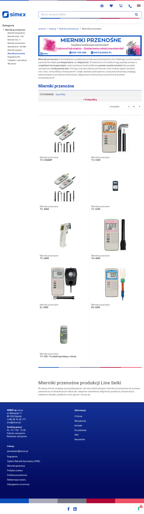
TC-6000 (44, 258)
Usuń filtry (60, 94)
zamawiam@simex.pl (17, 451)
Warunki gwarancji (16, 466)
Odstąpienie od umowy (18, 484)
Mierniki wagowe (15, 50)
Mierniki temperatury (16, 33)
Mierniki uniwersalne (16, 43)
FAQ (77, 435)
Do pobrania (80, 430)
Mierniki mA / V (14, 40)
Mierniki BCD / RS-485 (17, 47)
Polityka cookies (15, 470)
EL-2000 (44, 307)
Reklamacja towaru (16, 480)
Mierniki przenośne (16, 53)
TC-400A (44, 209)
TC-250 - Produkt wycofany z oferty (58, 356)
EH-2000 (95, 307)
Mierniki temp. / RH (16, 36)
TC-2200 (95, 209)
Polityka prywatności (17, 475)
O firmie (78, 416)
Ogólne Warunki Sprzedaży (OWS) (23, 461)
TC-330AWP (46, 160)
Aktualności (80, 421)
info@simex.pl (14, 422)
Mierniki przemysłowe (15, 30)
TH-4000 (95, 258)
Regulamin (12, 456)
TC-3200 (95, 160)
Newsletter (80, 439)
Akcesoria (12, 64)
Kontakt (78, 425)
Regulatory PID (14, 57)
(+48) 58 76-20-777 (16, 419)
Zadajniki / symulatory (17, 60)
